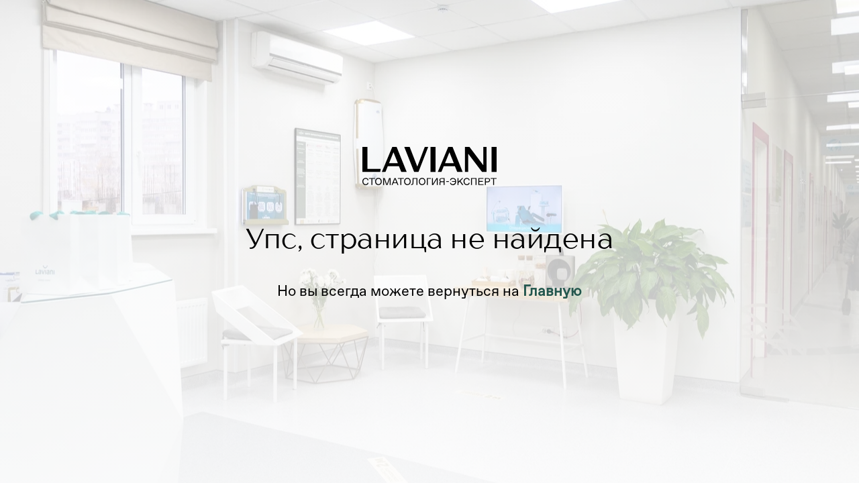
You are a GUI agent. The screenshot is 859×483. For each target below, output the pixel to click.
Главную (552, 291)
